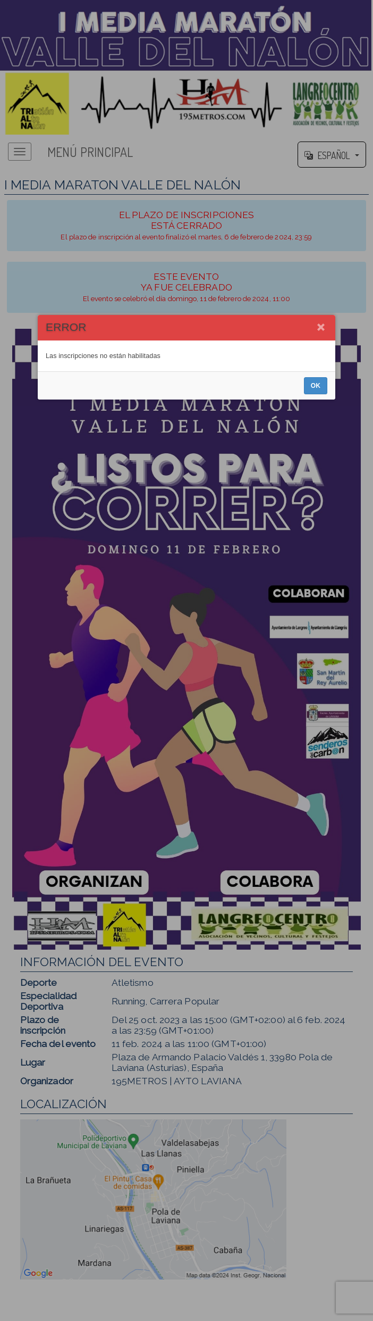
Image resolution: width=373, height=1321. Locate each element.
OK (315, 689)
